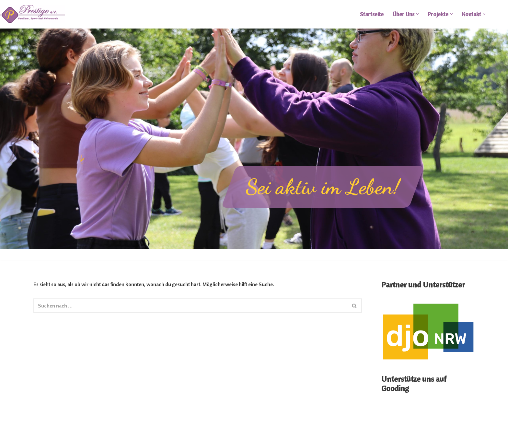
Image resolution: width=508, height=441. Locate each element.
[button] (417, 14)
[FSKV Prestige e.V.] (32, 14)
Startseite (372, 13)
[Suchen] (190, 305)
